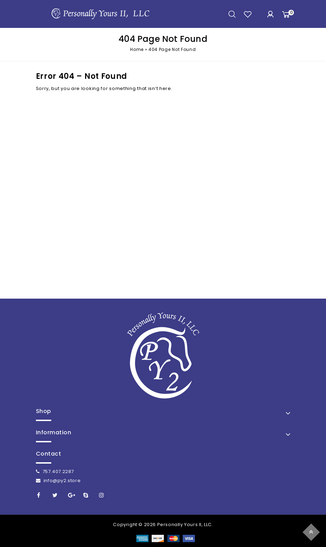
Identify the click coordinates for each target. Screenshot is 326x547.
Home (136, 49)
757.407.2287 (55, 471)
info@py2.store (58, 480)
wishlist (247, 14)
